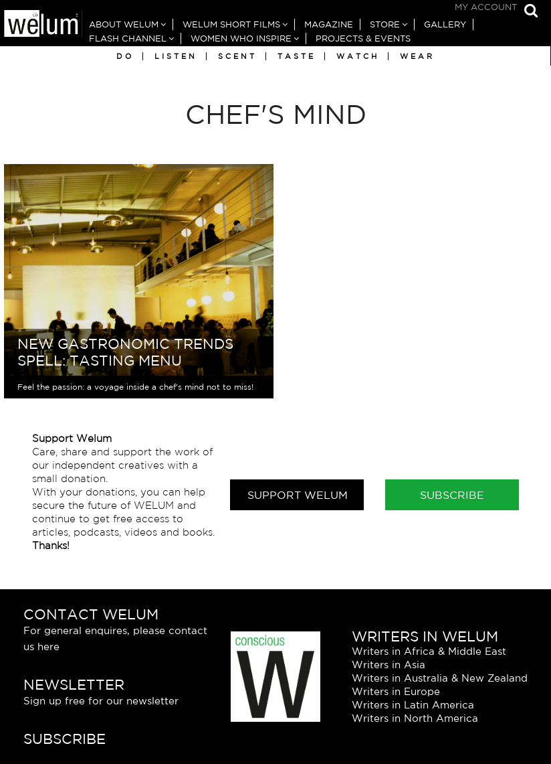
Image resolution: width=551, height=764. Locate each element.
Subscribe (452, 495)
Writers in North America (415, 718)
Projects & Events (363, 38)
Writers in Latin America (413, 704)
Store (385, 24)
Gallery (445, 24)
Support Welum (297, 495)
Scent (237, 56)
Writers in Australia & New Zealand (440, 678)
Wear (417, 56)
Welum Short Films (231, 24)
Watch (357, 56)
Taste (297, 56)
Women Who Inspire (241, 38)
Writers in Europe (396, 691)
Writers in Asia (388, 664)
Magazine (328, 24)
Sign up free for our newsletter (101, 700)
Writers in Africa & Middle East (429, 651)
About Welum (123, 24)
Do (125, 56)
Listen (175, 56)
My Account (486, 7)
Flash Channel (128, 38)
